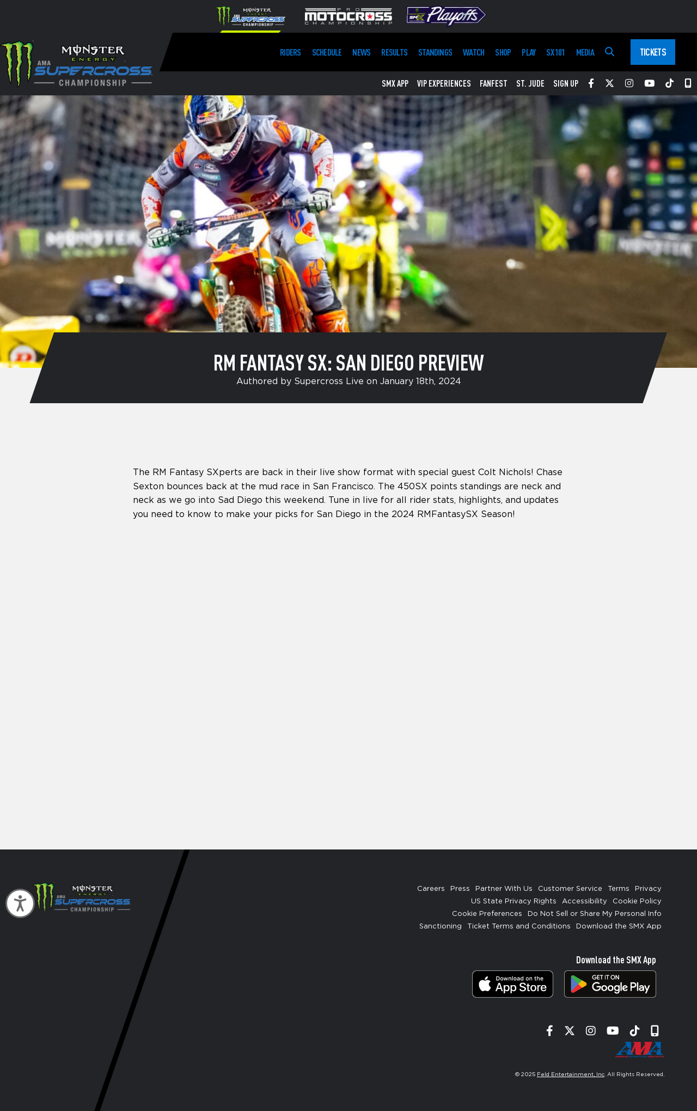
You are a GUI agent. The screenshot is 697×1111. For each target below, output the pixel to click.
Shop (503, 52)
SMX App (395, 83)
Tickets (653, 51)
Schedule (327, 52)
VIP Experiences (444, 83)
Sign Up (565, 83)
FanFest (494, 83)
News (361, 52)
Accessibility (584, 901)
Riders (290, 52)
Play (528, 52)
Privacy (648, 889)
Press (460, 889)
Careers (431, 889)
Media (585, 52)
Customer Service (570, 889)
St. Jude (530, 83)
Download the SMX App (619, 926)
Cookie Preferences (487, 914)
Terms (618, 889)
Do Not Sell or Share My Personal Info (595, 914)
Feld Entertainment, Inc (570, 1074)
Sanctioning (440, 926)
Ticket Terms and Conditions (519, 926)
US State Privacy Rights (514, 901)
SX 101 (555, 52)
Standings (435, 52)
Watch (473, 52)
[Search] (609, 52)
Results (394, 52)
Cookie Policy (637, 901)
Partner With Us (504, 889)
